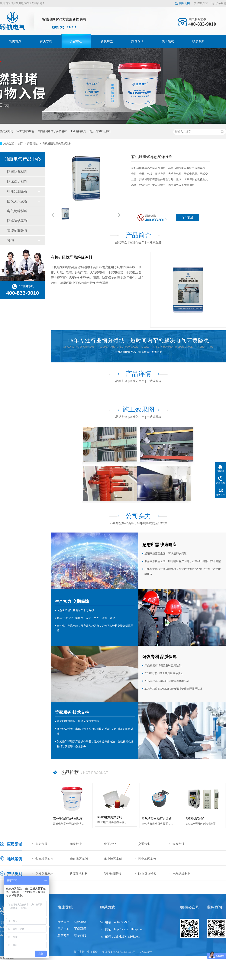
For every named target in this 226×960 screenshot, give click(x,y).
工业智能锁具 (78, 131)
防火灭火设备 (17, 201)
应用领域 (14, 844)
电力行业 (41, 844)
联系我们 (220, 3)
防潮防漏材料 (17, 172)
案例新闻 (80, 928)
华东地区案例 (79, 858)
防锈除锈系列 (17, 221)
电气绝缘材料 (17, 211)
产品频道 (32, 143)
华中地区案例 (113, 858)
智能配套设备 (17, 231)
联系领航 (198, 41)
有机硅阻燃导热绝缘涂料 (56, 143)
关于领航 (168, 41)
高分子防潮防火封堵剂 (68, 818)
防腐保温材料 (17, 181)
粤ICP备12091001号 (124, 951)
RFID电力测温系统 (109, 817)
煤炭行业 (179, 844)
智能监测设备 (17, 191)
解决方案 (46, 41)
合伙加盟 (107, 41)
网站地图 (184, 3)
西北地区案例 (147, 858)
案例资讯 (137, 41)
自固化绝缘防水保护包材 (52, 131)
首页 (20, 143)
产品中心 (76, 41)
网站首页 (63, 922)
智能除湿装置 (195, 818)
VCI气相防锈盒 (25, 131)
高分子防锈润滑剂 (100, 131)
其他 (10, 240)
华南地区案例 (44, 858)
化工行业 (110, 844)
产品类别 (14, 874)
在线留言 (202, 3)
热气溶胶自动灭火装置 (157, 818)
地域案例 (14, 859)
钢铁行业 (76, 844)
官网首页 (15, 41)
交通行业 (144, 844)
